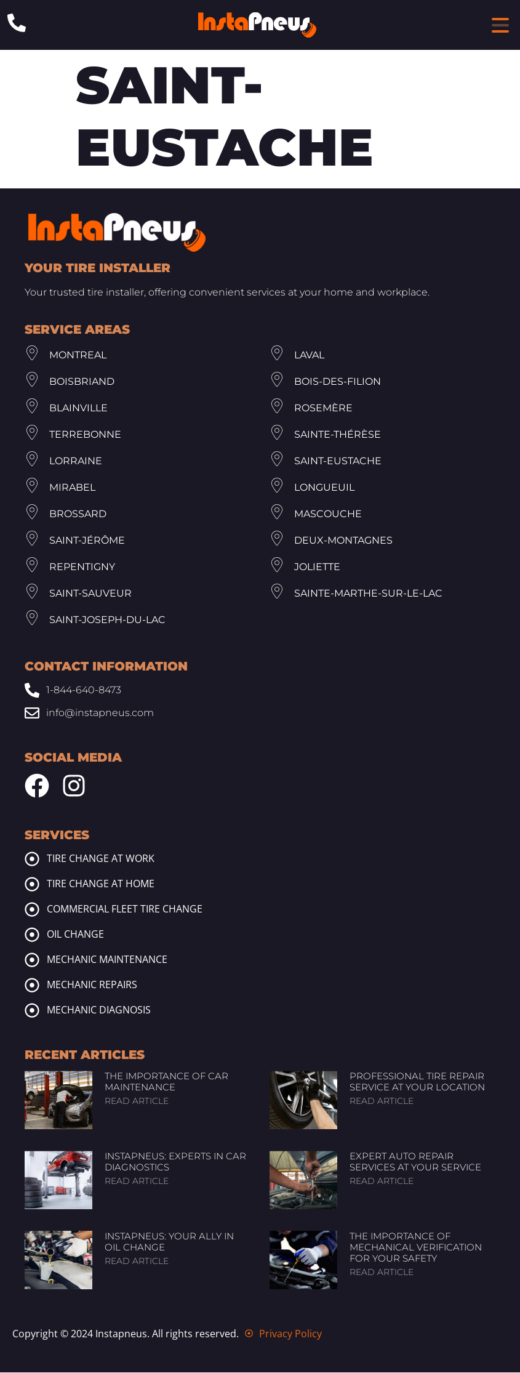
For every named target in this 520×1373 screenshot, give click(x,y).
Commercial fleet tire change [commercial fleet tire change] (124, 909)
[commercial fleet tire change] (32, 910)
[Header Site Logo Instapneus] (257, 25)
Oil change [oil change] (75, 934)
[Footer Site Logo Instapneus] (117, 233)
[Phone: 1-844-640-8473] (16, 23)
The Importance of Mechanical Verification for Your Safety (416, 1248)
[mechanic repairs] (32, 985)
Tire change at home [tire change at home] (100, 884)
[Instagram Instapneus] (74, 786)
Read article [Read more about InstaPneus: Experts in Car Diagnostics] (137, 1181)
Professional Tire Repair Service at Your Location (417, 1082)
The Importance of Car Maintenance (166, 1082)
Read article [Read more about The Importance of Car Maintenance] (137, 1101)
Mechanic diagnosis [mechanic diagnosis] (99, 1010)
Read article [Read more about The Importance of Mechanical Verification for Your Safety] (382, 1272)
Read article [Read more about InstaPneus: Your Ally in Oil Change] (137, 1261)
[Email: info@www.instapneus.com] (260, 713)
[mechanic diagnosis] (32, 1011)
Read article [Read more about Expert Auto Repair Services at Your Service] (382, 1181)
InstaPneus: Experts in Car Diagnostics (175, 1162)
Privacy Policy (290, 1334)
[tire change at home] (32, 884)
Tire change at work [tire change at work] (100, 859)
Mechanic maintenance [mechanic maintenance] (107, 960)
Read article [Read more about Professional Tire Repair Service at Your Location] (382, 1101)
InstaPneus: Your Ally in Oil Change (169, 1242)
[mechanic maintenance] (32, 960)
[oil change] (32, 935)
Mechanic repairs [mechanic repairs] (92, 985)
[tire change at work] (32, 859)
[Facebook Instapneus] (37, 786)
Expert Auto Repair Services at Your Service (415, 1162)
